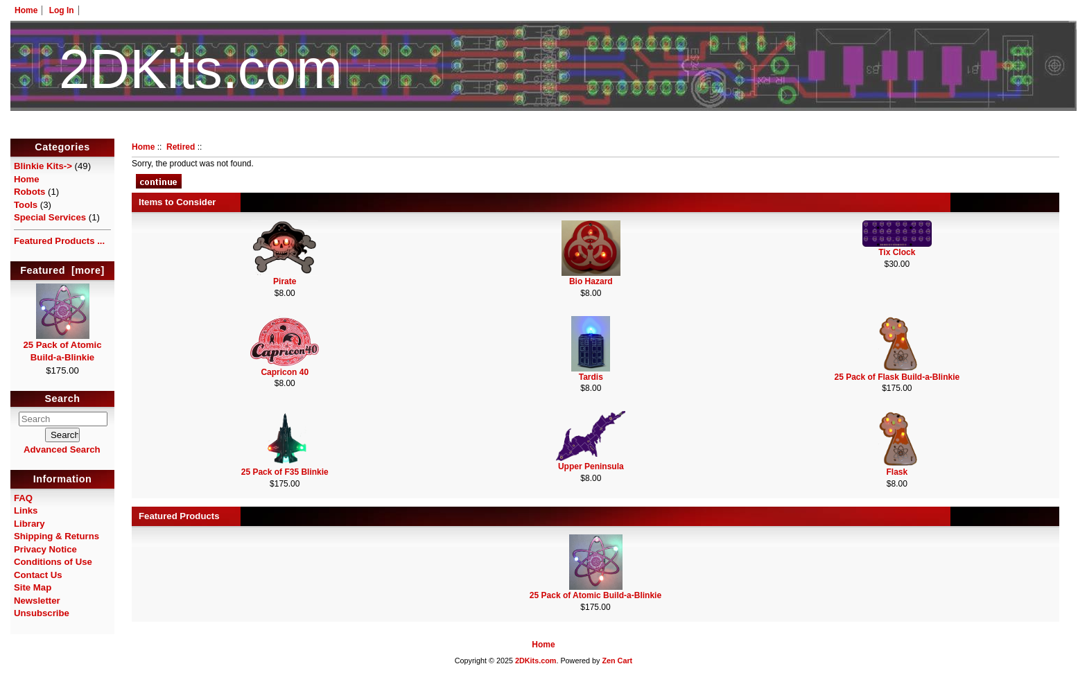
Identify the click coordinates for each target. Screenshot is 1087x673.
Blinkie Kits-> (43, 166)
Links (25, 510)
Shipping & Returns (56, 536)
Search (62, 399)
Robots (29, 191)
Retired (180, 147)
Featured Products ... (59, 241)
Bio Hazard (591, 281)
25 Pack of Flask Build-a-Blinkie (896, 377)
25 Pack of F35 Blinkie (285, 472)
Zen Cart (617, 660)
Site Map (32, 587)
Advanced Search (62, 449)
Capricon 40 (284, 372)
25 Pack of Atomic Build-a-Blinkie (62, 346)
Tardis (591, 377)
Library (29, 523)
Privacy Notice (45, 549)
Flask (896, 472)
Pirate (284, 281)
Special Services (50, 217)
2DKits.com (535, 660)
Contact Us (38, 575)
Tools (25, 205)
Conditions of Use (53, 562)
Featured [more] (62, 270)
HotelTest (543, 130)
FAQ (23, 498)
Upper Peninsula (591, 466)
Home (26, 10)
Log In (61, 10)
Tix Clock (896, 252)
